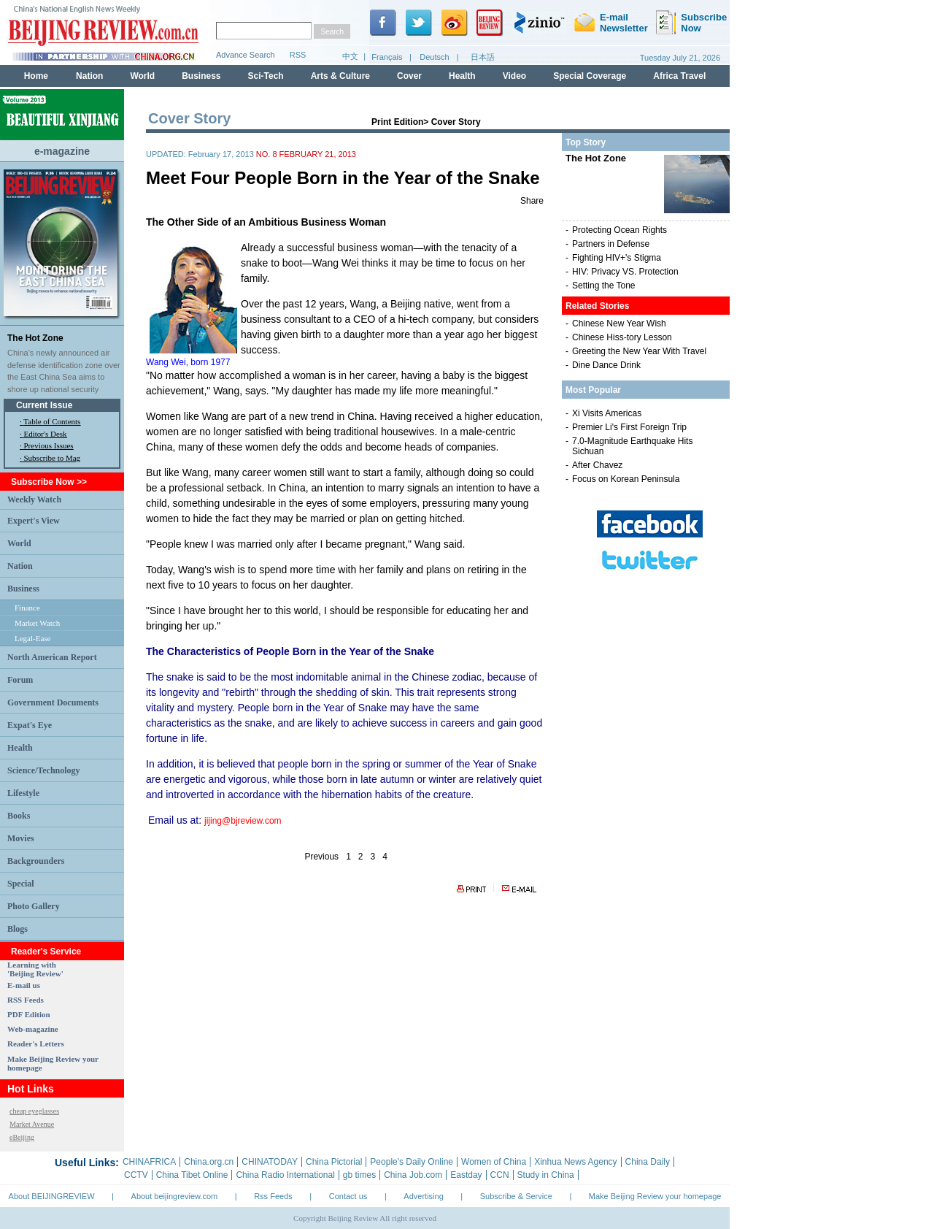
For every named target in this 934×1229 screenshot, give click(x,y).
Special (20, 883)
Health (20, 748)
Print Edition (397, 122)
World (19, 543)
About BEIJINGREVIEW (52, 1196)
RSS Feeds (25, 999)
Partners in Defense (610, 244)
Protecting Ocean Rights (619, 230)
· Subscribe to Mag (50, 457)
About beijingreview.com (174, 1196)
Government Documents (53, 702)
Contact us (348, 1196)
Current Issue (44, 405)
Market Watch (37, 623)
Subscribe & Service (516, 1196)
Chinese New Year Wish (619, 323)
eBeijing (21, 1137)
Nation (20, 566)
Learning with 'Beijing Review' (35, 969)
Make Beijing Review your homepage (655, 1196)
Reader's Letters (35, 1043)
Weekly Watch (34, 499)
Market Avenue (31, 1124)
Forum (20, 680)
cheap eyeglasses (34, 1111)
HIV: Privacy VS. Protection (625, 272)
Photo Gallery (33, 906)
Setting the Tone (604, 285)
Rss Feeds (273, 1196)
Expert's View (33, 521)
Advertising (423, 1196)
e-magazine (62, 151)
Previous (321, 856)
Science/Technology (43, 770)
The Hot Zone (35, 338)
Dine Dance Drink (606, 365)
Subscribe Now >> (49, 482)
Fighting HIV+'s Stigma (616, 258)
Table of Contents (51, 421)
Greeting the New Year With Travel (639, 351)
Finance (27, 607)
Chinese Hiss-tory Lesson (622, 337)
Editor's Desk (45, 433)
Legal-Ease (32, 638)
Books (18, 816)
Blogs (17, 929)
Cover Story (456, 122)
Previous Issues (49, 445)
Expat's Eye (29, 725)
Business (23, 588)
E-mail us (23, 985)
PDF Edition (28, 1014)
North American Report (52, 657)
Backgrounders (35, 861)
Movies (20, 838)
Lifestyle (23, 793)
